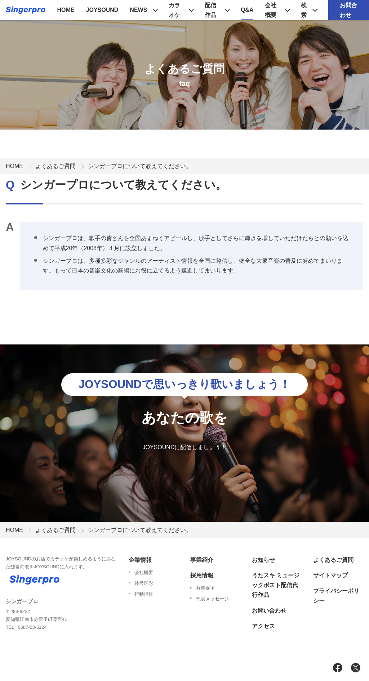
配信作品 (210, 10)
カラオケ (174, 10)
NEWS (138, 10)
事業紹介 (201, 560)
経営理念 (143, 583)
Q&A (247, 10)
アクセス (263, 626)
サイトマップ (330, 575)
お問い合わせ (269, 611)
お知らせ (263, 560)
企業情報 (140, 560)
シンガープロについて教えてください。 (140, 166)
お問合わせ (348, 10)
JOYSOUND (102, 10)
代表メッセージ (212, 598)
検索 (304, 10)
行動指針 (143, 594)
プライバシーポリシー (336, 596)
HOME (66, 10)
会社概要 (270, 10)
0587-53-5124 (32, 627)
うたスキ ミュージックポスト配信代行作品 (275, 585)
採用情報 (201, 575)
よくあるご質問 (55, 166)
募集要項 (205, 588)
